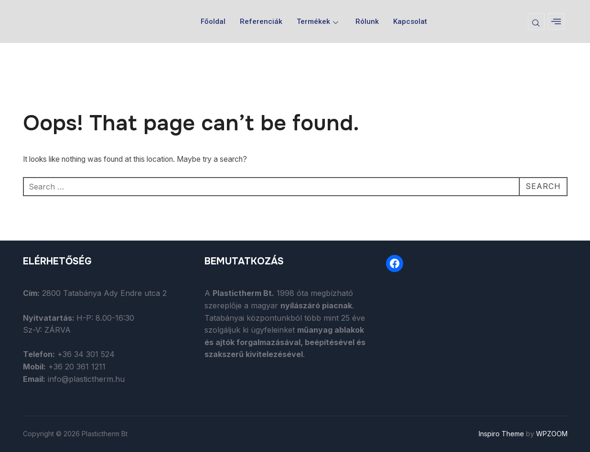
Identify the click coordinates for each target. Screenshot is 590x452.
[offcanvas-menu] (556, 21)
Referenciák (261, 21)
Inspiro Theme (501, 434)
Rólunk (367, 21)
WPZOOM (552, 434)
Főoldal (213, 21)
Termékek (317, 21)
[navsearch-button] (536, 21)
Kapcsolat (410, 21)
